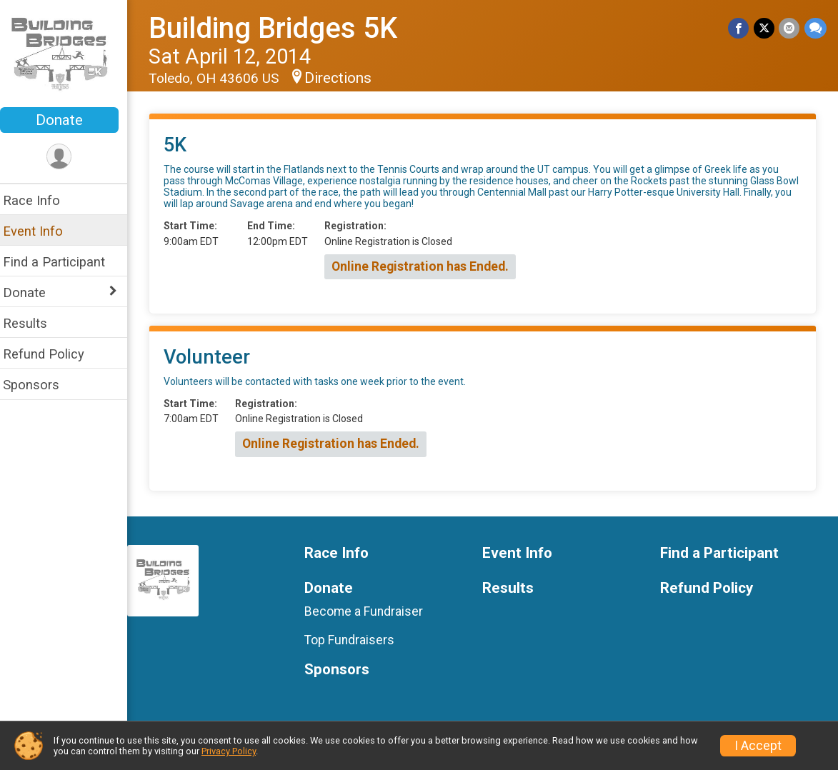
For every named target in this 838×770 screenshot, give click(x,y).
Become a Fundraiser (370, 611)
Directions (346, 77)
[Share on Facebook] (739, 28)
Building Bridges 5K (281, 28)
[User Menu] (68, 157)
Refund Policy (52, 353)
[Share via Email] (789, 28)
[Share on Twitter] (764, 28)
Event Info (41, 231)
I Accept (758, 746)
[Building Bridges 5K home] (68, 55)
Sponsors (39, 384)
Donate (67, 120)
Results (33, 323)
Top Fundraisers (356, 640)
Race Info (40, 200)
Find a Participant (62, 261)
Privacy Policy (228, 751)
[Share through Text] (815, 28)
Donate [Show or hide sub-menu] (32, 292)
